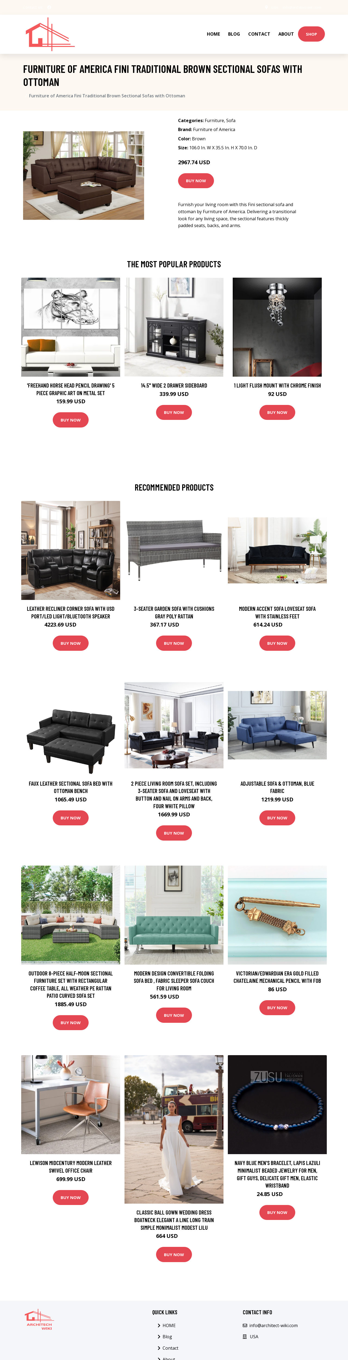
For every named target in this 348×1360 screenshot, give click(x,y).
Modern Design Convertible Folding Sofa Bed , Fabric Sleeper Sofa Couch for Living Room (174, 975)
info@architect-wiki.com (299, 7)
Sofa (230, 115)
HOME (213, 32)
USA (269, 7)
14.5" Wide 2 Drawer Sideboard (174, 379)
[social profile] (49, 7)
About (286, 32)
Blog (234, 32)
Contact (259, 32)
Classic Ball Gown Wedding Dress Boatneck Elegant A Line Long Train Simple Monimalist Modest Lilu (174, 1214)
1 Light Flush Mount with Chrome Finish (277, 379)
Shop (311, 31)
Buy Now (196, 175)
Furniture (214, 115)
